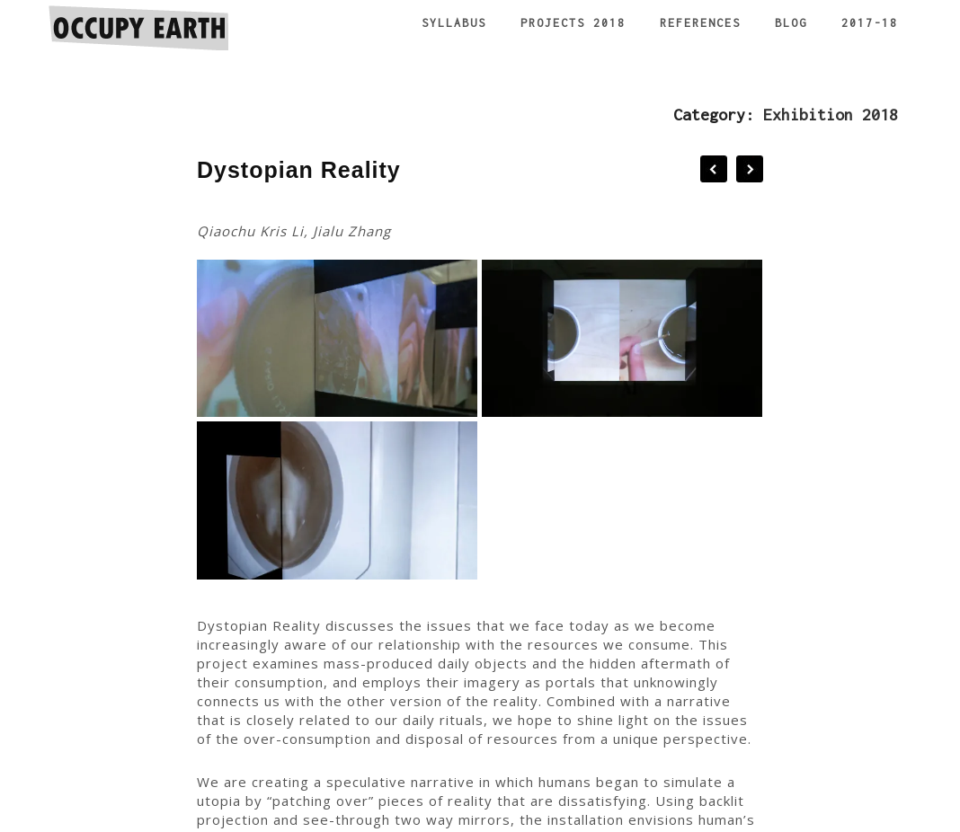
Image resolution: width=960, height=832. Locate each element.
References (700, 23)
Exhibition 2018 (830, 114)
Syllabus (454, 23)
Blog (791, 23)
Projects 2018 (573, 23)
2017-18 (869, 23)
